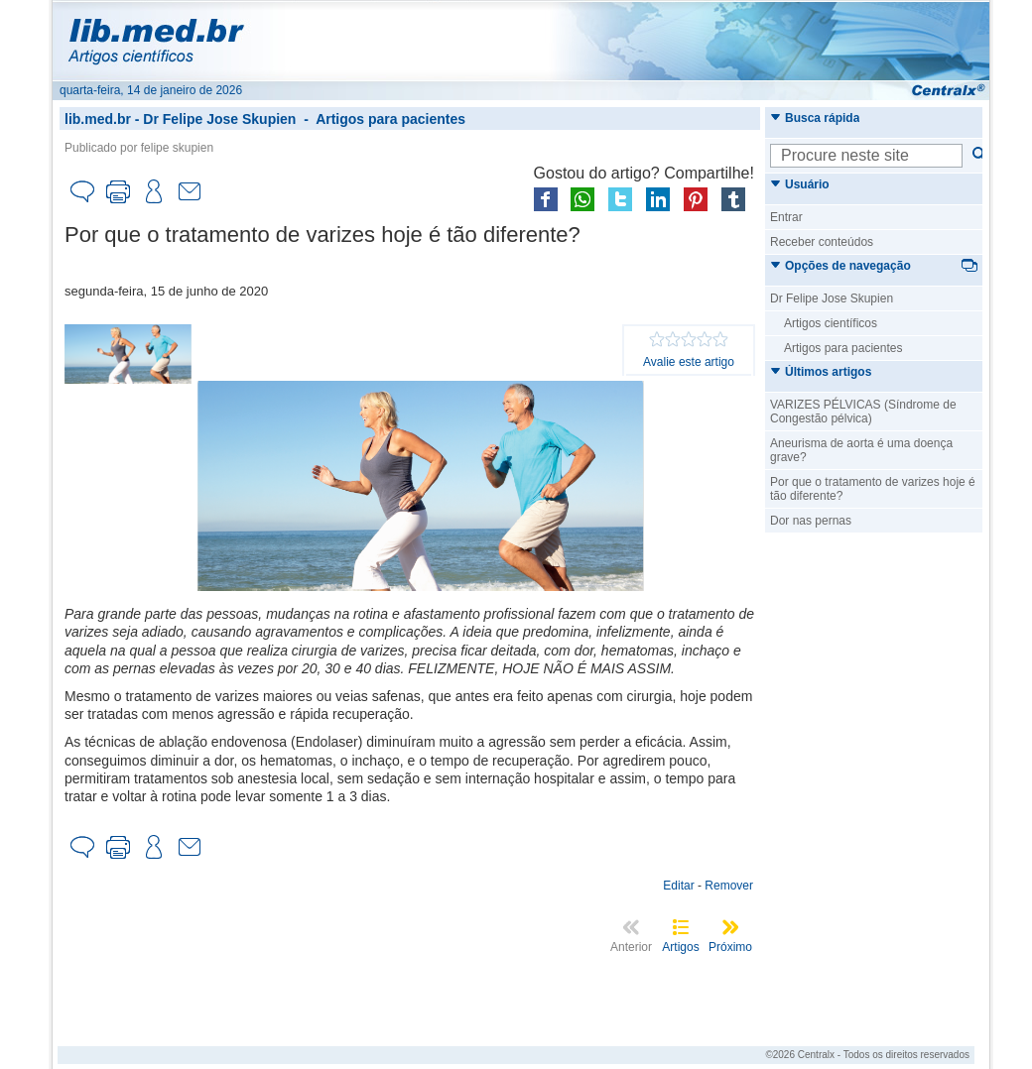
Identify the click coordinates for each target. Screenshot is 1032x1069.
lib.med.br (97, 119)
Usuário (800, 184)
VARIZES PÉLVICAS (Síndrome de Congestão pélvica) (863, 411)
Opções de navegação (840, 266)
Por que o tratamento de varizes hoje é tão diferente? (872, 489)
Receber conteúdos (821, 242)
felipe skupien (177, 148)
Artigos (680, 947)
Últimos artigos (820, 372)
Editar (678, 885)
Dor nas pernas (810, 521)
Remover (729, 885)
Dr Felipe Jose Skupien (219, 119)
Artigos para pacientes (390, 119)
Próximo (730, 947)
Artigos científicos (830, 323)
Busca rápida (814, 118)
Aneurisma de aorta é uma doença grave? (861, 450)
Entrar (786, 217)
